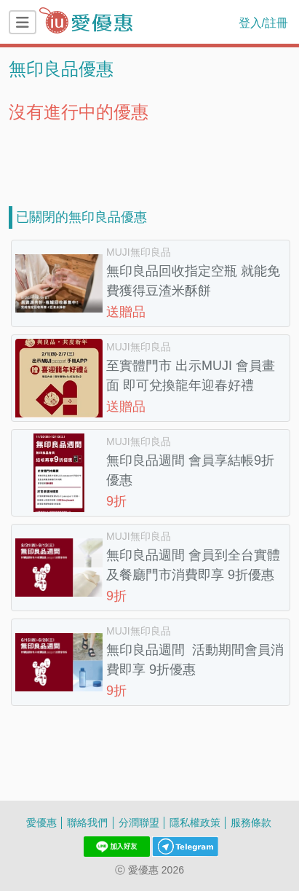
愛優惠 (41, 822)
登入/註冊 (263, 22)
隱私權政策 (195, 822)
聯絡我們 (87, 822)
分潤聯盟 (139, 822)
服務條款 (251, 822)
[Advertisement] (149, 158)
